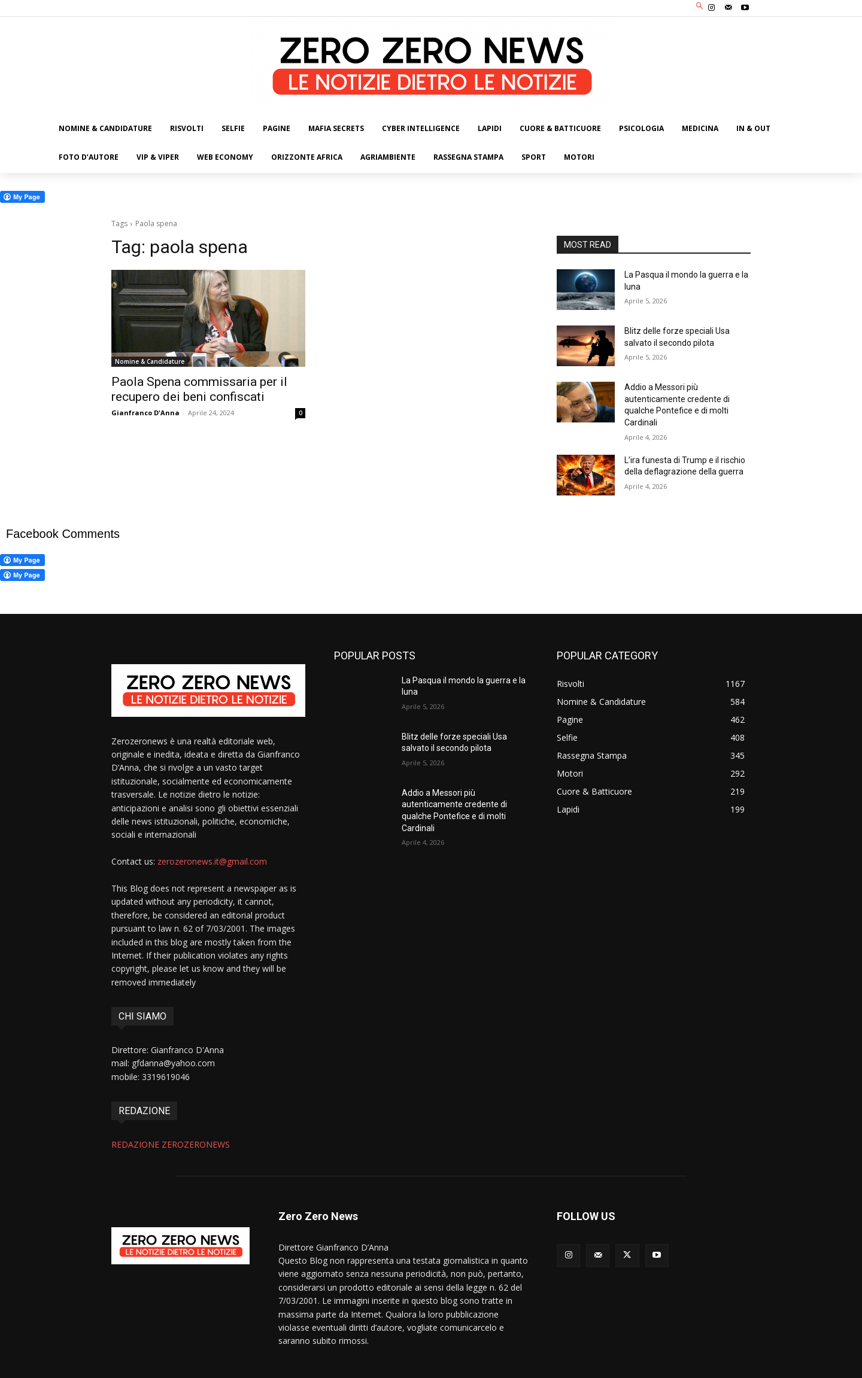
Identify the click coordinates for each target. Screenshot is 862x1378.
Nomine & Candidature (149, 361)
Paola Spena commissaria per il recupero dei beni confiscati (199, 389)
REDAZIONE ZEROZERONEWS (170, 1144)
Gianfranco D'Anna (145, 412)
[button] (700, 7)
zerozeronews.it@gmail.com (212, 861)
